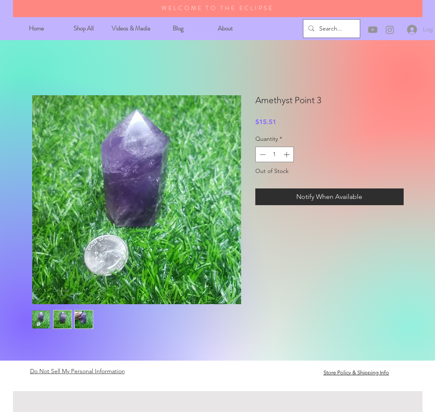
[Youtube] (372, 29)
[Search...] (330, 29)
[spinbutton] (274, 154)
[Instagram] (389, 29)
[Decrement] (262, 154)
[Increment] (287, 154)
